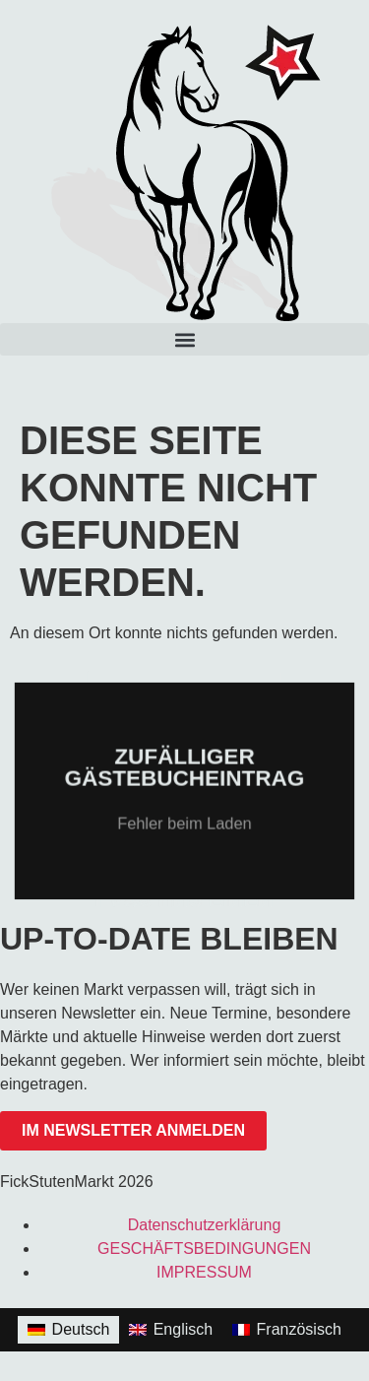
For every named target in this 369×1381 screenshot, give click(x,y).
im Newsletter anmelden (133, 1130)
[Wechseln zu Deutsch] (68, 1330)
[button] (184, 339)
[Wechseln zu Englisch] (170, 1330)
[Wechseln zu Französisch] (286, 1330)
